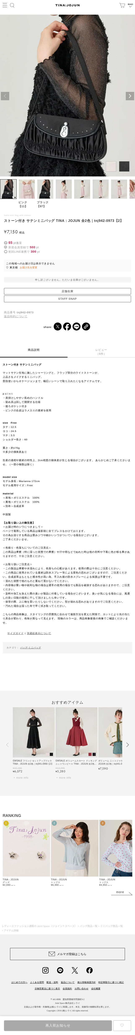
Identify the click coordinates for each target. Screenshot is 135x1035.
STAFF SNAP (67, 298)
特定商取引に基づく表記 (111, 982)
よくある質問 (37, 982)
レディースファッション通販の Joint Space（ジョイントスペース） (39, 926)
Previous (5, 96)
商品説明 (34, 349)
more (120, 892)
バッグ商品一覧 (88, 926)
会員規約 (67, 988)
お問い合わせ (81, 988)
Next (130, 96)
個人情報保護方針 (86, 982)
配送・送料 (52, 982)
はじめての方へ (19, 982)
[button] (8, 745)
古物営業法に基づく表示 (47, 988)
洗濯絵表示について (39, 633)
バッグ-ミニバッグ (30, 647)
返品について (68, 982)
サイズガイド (15, 633)
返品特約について (15, 316)
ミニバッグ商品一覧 (111, 926)
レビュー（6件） (101, 352)
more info (22, 777)
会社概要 (95, 988)
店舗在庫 (67, 291)
